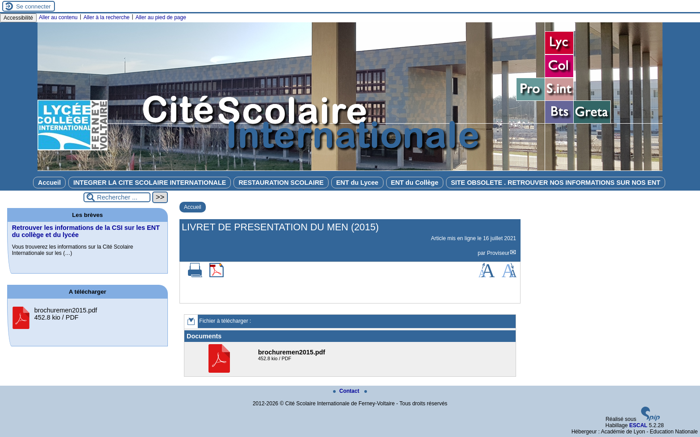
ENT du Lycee (357, 182)
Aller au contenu (58, 17)
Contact (347, 391)
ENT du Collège (414, 182)
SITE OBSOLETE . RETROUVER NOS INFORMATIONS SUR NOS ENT (555, 182)
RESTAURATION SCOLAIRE (281, 182)
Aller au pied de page (160, 17)
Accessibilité (18, 18)
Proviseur (498, 253)
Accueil (49, 182)
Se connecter (33, 6)
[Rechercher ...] (116, 197)
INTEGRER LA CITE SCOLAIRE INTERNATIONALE (149, 182)
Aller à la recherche (106, 17)
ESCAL (638, 425)
